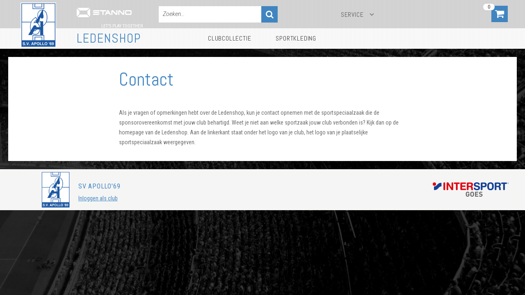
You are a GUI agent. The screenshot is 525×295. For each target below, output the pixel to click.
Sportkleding (296, 38)
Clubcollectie (229, 38)
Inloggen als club (98, 198)
